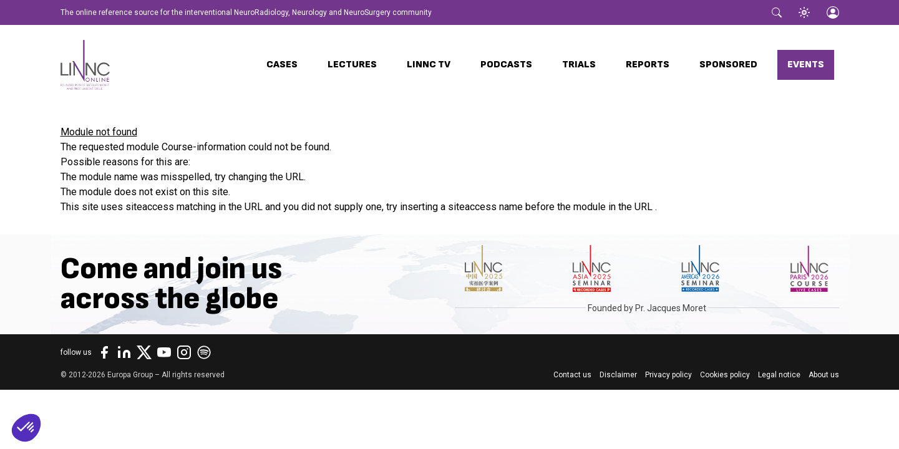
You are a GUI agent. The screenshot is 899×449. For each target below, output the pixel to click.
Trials (579, 64)
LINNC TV (428, 64)
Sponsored (728, 64)
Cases (282, 64)
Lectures (352, 64)
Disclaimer (618, 374)
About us (824, 374)
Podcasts (506, 64)
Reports (647, 64)
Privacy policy (668, 374)
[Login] (833, 12)
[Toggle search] (777, 12)
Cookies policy (725, 374)
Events (805, 64)
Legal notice (779, 374)
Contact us (572, 374)
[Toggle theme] (804, 12)
